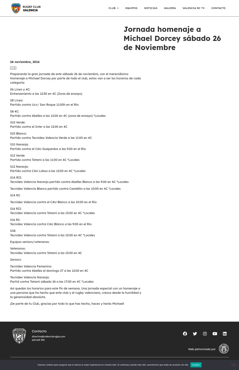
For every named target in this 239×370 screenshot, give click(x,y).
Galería (170, 8)
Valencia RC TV (194, 8)
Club (114, 8)
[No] (234, 364)
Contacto (218, 8)
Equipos (131, 8)
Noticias (150, 8)
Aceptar (196, 365)
